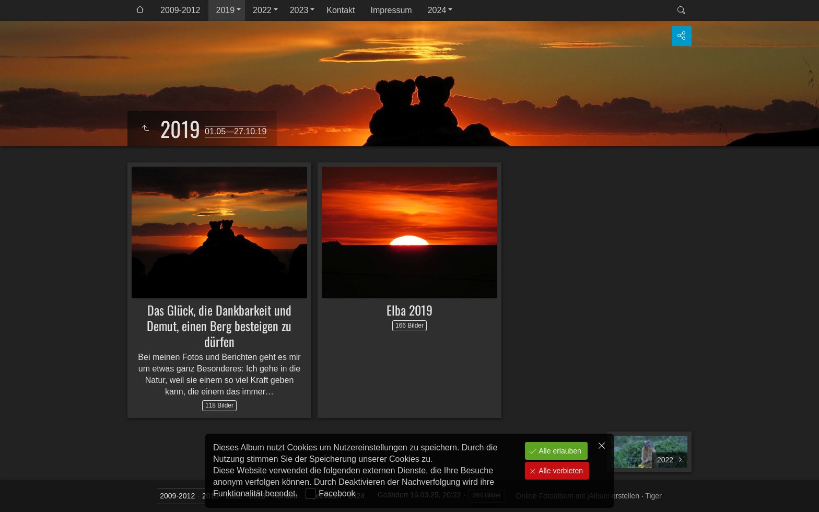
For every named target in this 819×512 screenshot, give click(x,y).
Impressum (391, 10)
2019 (225, 10)
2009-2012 (180, 10)
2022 (262, 10)
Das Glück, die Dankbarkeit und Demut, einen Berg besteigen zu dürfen (219, 325)
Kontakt (340, 10)
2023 (299, 10)
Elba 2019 (409, 309)
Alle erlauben (558, 451)
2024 (437, 10)
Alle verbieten (559, 471)
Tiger (653, 496)
